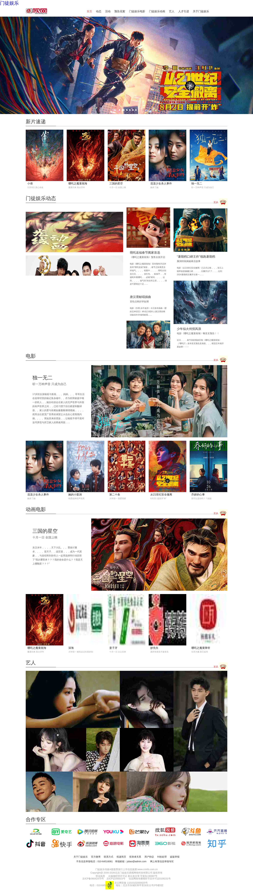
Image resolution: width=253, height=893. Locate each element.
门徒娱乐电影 (137, 11)
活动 (108, 11)
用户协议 (149, 856)
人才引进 (183, 11)
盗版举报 (174, 856)
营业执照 (100, 876)
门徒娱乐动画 (157, 11)
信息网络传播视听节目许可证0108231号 (150, 878)
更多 (220, 202)
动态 (98, 11)
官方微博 (95, 856)
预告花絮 (119, 11)
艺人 (171, 11)
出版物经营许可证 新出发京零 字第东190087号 (133, 876)
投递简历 (121, 856)
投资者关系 (135, 856)
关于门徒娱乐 (201, 11)
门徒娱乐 (9, 3)
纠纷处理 (162, 856)
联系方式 (108, 856)
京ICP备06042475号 (93, 878)
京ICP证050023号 (116, 878)
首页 (89, 11)
